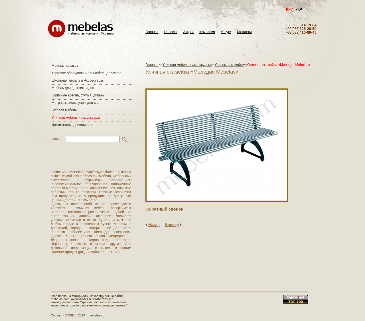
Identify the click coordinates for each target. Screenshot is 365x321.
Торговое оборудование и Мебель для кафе (86, 73)
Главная (152, 32)
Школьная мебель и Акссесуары (77, 80)
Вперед (172, 224)
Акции (188, 32)
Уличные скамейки (229, 65)
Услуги (226, 32)
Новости (170, 32)
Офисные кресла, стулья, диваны (78, 95)
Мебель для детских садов (73, 88)
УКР (298, 9)
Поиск (55, 139)
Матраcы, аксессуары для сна (76, 103)
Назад (154, 224)
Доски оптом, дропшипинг (72, 125)
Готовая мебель (64, 110)
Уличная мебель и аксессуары (76, 118)
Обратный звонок (164, 209)
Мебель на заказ (65, 66)
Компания (207, 32)
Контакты (244, 32)
